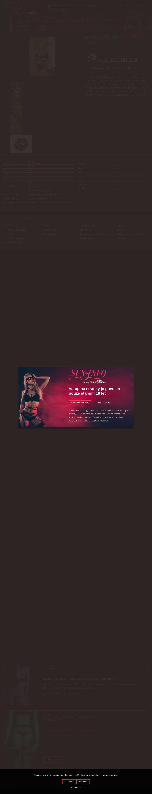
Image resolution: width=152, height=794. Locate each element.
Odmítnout (76, 787)
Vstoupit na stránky (80, 402)
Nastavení (69, 781)
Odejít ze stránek (104, 402)
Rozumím (83, 781)
